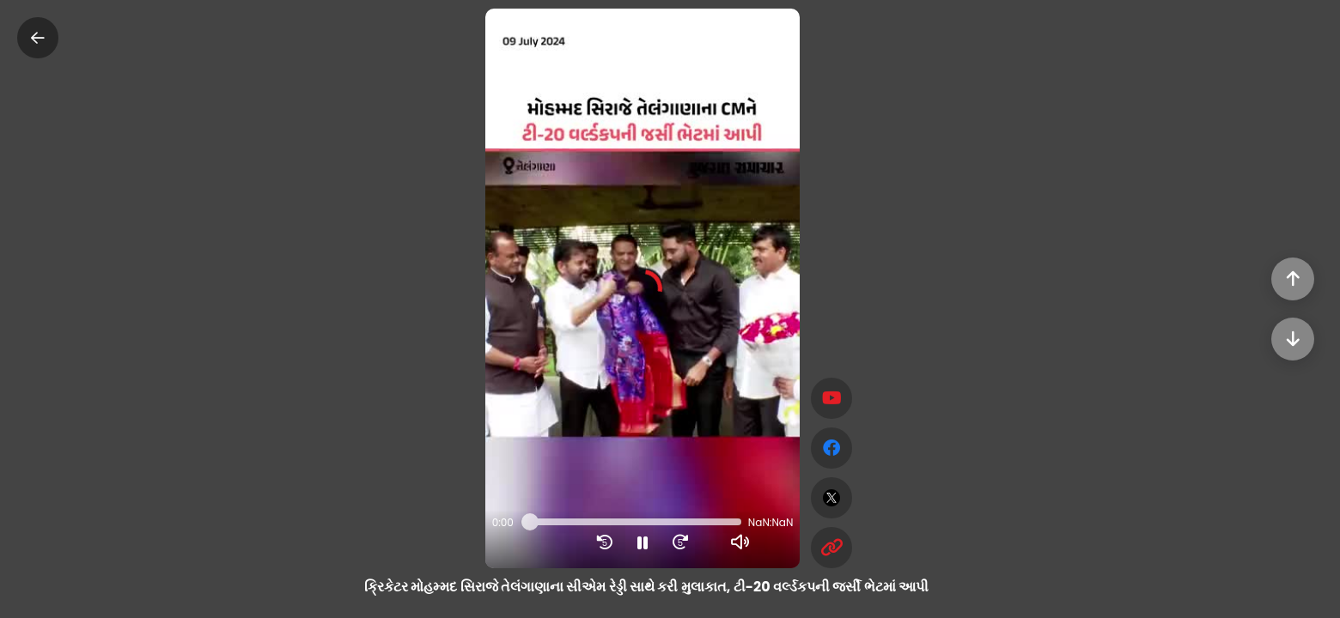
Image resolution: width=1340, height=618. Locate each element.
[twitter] (831, 497)
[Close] (37, 37)
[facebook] (831, 448)
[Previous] (1292, 279)
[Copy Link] (831, 547)
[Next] (1292, 339)
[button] (643, 288)
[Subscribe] (831, 398)
